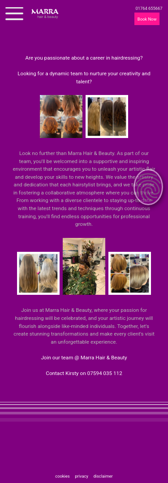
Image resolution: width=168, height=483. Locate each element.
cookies (62, 476)
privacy (81, 476)
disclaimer (103, 476)
